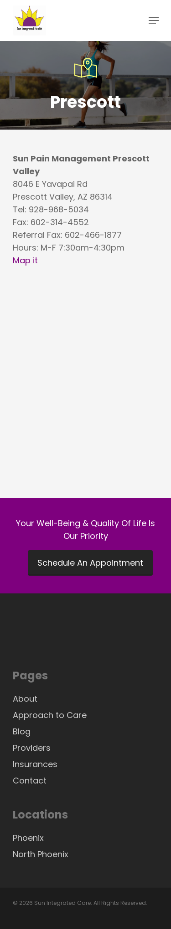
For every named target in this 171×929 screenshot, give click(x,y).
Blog (22, 731)
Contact (30, 780)
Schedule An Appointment (90, 562)
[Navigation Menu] (154, 20)
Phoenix (28, 838)
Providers (32, 747)
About (25, 698)
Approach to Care (50, 715)
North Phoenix (40, 854)
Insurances (35, 764)
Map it (25, 260)
